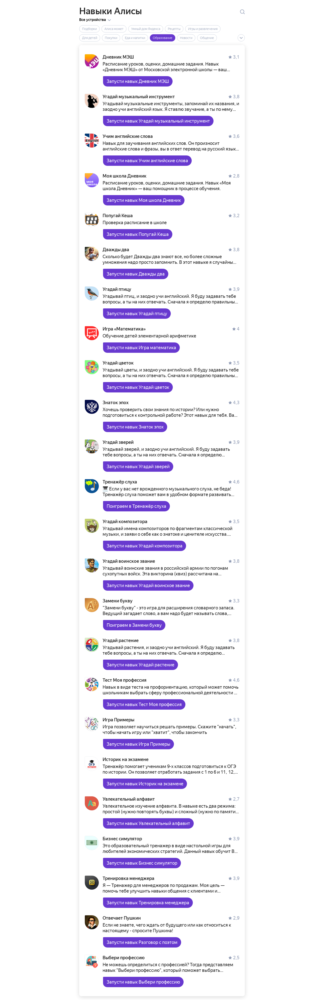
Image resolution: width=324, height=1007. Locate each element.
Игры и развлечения (203, 29)
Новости (186, 38)
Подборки (89, 29)
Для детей (89, 38)
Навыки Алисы (110, 11)
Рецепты (174, 29)
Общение (207, 38)
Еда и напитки (135, 38)
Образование (162, 38)
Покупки (111, 38)
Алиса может (114, 29)
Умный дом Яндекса (145, 29)
